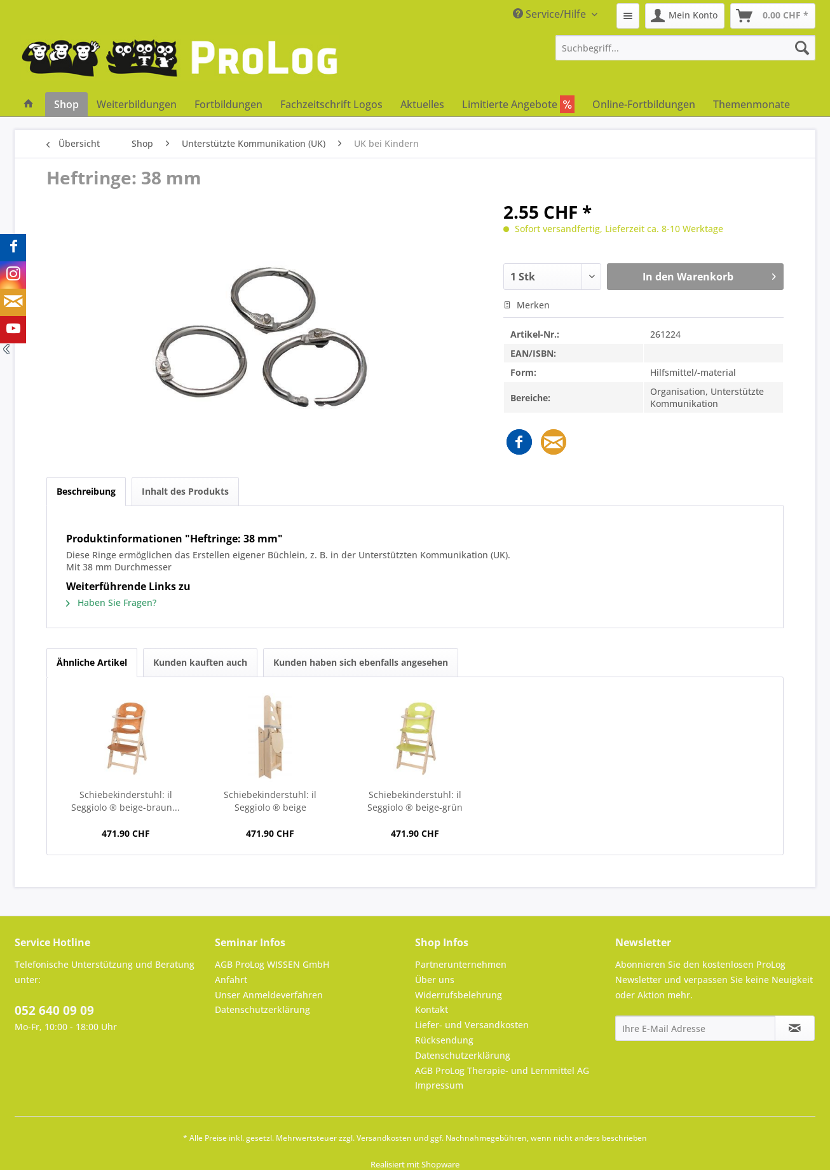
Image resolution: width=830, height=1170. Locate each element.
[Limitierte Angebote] (518, 104)
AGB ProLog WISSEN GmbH (272, 964)
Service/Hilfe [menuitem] (550, 14)
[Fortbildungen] (228, 104)
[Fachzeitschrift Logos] (331, 104)
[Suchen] (802, 47)
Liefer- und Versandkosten (472, 1025)
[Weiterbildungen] (137, 104)
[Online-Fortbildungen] (643, 104)
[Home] (29, 104)
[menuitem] (627, 16)
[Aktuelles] (422, 104)
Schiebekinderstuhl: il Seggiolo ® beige (270, 800)
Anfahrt (231, 980)
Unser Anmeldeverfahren (269, 995)
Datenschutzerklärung (262, 1009)
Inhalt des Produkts (185, 491)
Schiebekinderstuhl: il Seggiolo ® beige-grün (415, 800)
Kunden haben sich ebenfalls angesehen (360, 662)
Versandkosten (384, 1137)
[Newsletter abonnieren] (795, 1028)
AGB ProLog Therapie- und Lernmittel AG (502, 1070)
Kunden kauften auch (200, 662)
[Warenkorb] (772, 16)
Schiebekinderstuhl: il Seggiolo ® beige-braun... (125, 800)
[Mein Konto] (685, 16)
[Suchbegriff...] (685, 47)
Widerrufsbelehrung (458, 995)
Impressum (439, 1085)
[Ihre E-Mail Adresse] (695, 1028)
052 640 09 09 (54, 1010)
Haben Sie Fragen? (111, 602)
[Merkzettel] (627, 16)
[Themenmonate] (751, 104)
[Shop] (66, 104)
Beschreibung (86, 491)
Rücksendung (444, 1040)
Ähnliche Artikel (92, 662)
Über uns (434, 980)
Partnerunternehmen (461, 964)
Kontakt (431, 1009)
